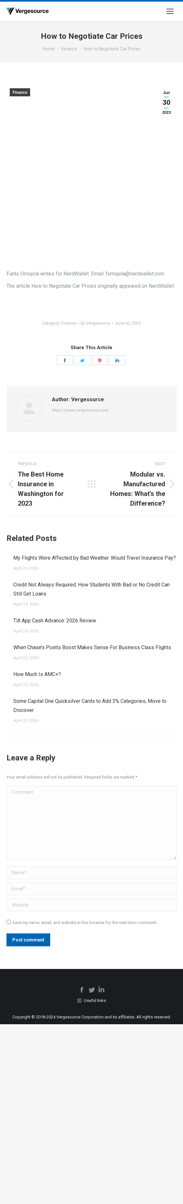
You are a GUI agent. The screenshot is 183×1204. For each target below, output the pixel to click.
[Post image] (6, 698)
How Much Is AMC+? (37, 674)
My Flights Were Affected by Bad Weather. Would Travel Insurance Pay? (94, 558)
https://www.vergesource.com (80, 410)
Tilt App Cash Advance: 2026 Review (54, 621)
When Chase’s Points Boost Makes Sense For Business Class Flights (92, 647)
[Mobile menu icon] (170, 11)
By (95, 323)
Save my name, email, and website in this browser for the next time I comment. (84, 922)
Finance (20, 92)
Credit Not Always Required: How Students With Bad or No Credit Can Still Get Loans (91, 589)
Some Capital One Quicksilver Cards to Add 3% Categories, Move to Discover (89, 705)
